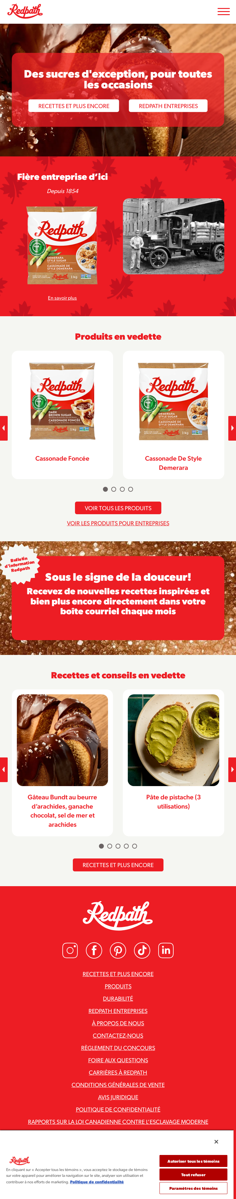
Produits (118, 986)
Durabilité (118, 998)
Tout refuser (193, 1174)
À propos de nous (118, 1023)
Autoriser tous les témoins (193, 1161)
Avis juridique (118, 1096)
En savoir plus (62, 297)
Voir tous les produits (118, 507)
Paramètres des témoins (193, 1188)
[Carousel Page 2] (113, 489)
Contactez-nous (118, 1035)
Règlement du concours (118, 1047)
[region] (117, 1164)
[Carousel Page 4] (130, 489)
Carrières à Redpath (118, 1072)
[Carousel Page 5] (134, 846)
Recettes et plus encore (73, 105)
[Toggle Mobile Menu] (224, 11)
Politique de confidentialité (118, 1109)
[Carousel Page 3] (122, 489)
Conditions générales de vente (118, 1084)
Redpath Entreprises (168, 105)
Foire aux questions (118, 1060)
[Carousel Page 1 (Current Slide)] (105, 489)
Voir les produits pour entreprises (118, 523)
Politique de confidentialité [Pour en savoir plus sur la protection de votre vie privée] (97, 1181)
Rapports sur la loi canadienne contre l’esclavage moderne (118, 1121)
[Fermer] (216, 1142)
